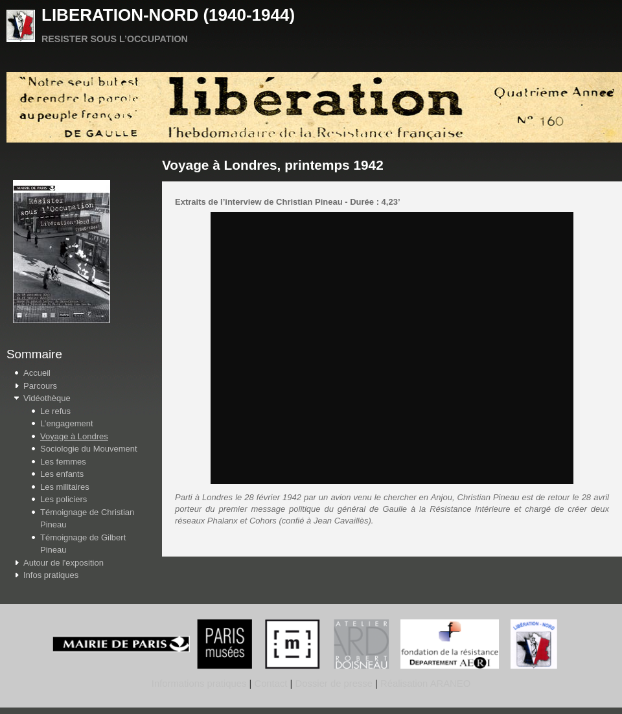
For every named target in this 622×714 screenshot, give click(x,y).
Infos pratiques (50, 575)
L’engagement (66, 423)
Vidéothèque (47, 398)
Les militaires (64, 487)
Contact (270, 683)
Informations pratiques (199, 683)
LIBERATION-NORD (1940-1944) (168, 15)
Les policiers (63, 499)
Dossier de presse (334, 683)
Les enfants (62, 474)
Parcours (40, 386)
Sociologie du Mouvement (88, 449)
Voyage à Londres (74, 436)
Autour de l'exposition (63, 563)
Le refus (55, 411)
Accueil (37, 373)
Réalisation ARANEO (424, 683)
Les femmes (63, 461)
